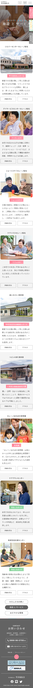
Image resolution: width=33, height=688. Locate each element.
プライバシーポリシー (20, 652)
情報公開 (10, 652)
